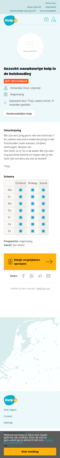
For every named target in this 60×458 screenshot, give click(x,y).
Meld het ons (43, 288)
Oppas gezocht (34, 7)
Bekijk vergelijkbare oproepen (30, 261)
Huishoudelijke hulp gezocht (23, 10)
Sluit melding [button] (30, 451)
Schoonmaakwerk (48, 10)
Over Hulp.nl (10, 409)
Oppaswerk (50, 7)
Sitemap (8, 422)
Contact (8, 416)
